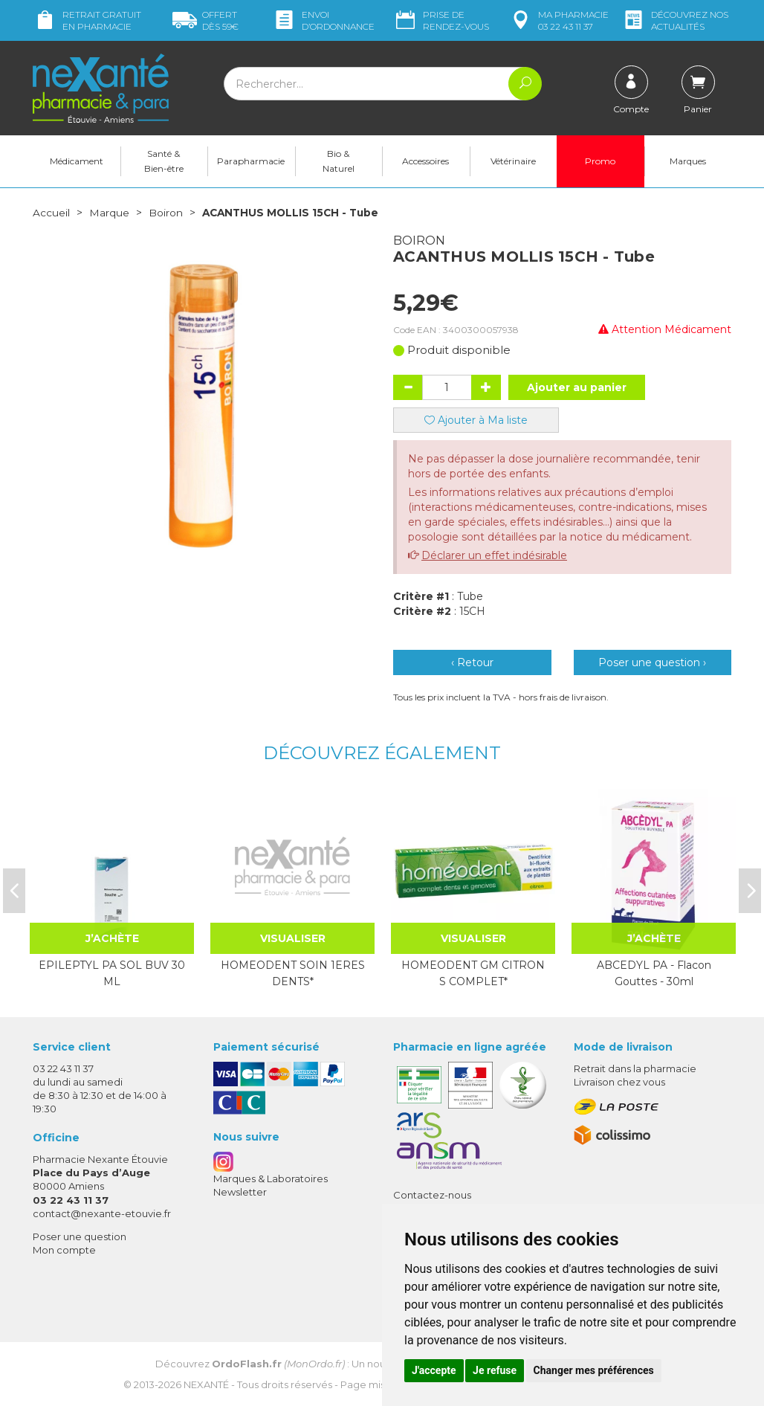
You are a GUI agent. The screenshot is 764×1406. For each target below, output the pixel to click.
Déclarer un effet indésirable (494, 554)
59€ (205, 20)
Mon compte (64, 1250)
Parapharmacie (251, 161)
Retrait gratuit (87, 20)
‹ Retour (472, 661)
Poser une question (79, 1236)
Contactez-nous (432, 1194)
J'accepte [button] (434, 1370)
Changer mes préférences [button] (594, 1370)
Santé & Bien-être (164, 161)
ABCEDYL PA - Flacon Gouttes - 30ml (654, 972)
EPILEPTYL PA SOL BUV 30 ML (112, 972)
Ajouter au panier (577, 386)
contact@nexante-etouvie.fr (102, 1212)
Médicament (76, 161)
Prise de (441, 20)
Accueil (51, 212)
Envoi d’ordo (323, 20)
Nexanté (206, 1384)
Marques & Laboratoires (270, 1178)
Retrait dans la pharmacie (635, 1068)
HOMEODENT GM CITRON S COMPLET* (473, 972)
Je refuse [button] (495, 1370)
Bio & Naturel (339, 161)
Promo (600, 161)
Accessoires (425, 161)
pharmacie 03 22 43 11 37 (558, 20)
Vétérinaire (513, 161)
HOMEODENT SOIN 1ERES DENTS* (293, 972)
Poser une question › (652, 661)
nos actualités (674, 20)
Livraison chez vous (619, 1081)
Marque (109, 212)
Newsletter (240, 1191)
